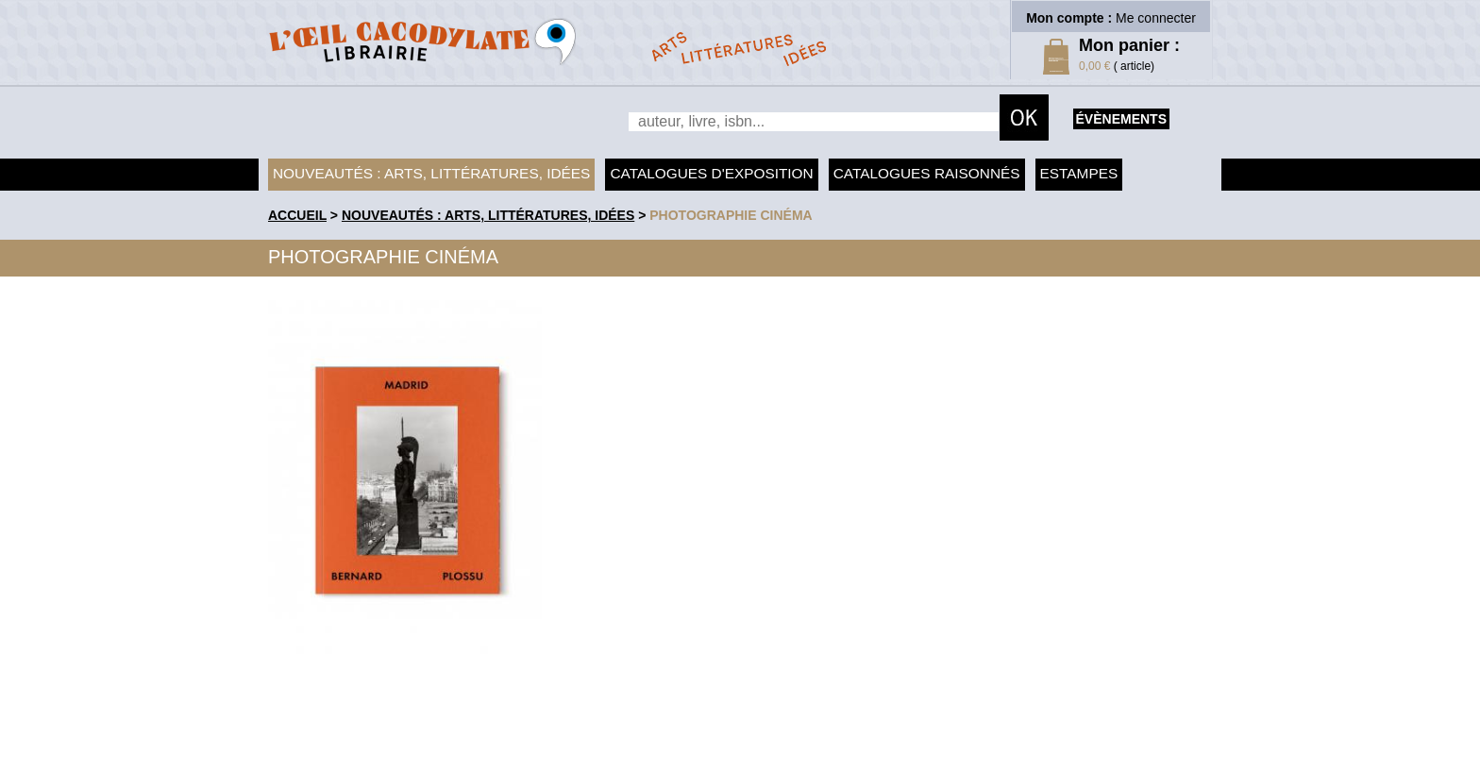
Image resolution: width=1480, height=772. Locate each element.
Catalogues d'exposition (711, 173)
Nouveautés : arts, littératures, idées (431, 173)
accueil (297, 215)
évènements (1121, 118)
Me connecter (1156, 17)
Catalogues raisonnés (926, 173)
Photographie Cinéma (730, 215)
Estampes (1079, 173)
